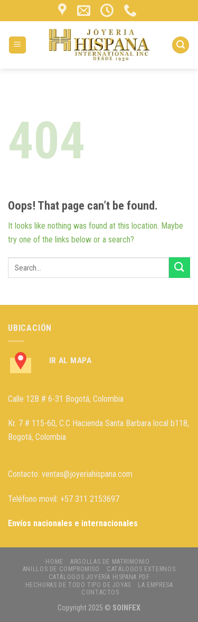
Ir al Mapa (70, 360)
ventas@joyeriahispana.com (87, 474)
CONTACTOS (100, 592)
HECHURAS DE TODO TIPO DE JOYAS (78, 585)
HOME (54, 561)
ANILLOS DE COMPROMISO (61, 569)
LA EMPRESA (155, 585)
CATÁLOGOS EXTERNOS (141, 569)
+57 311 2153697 (89, 499)
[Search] (180, 45)
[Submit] (179, 267)
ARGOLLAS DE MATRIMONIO (109, 561)
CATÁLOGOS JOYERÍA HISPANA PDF (99, 577)
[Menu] (17, 45)
